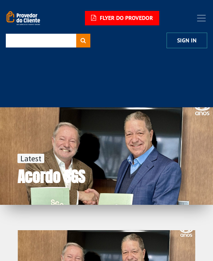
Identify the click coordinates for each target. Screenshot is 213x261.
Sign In (187, 40)
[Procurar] (83, 40)
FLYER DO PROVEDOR (122, 18)
